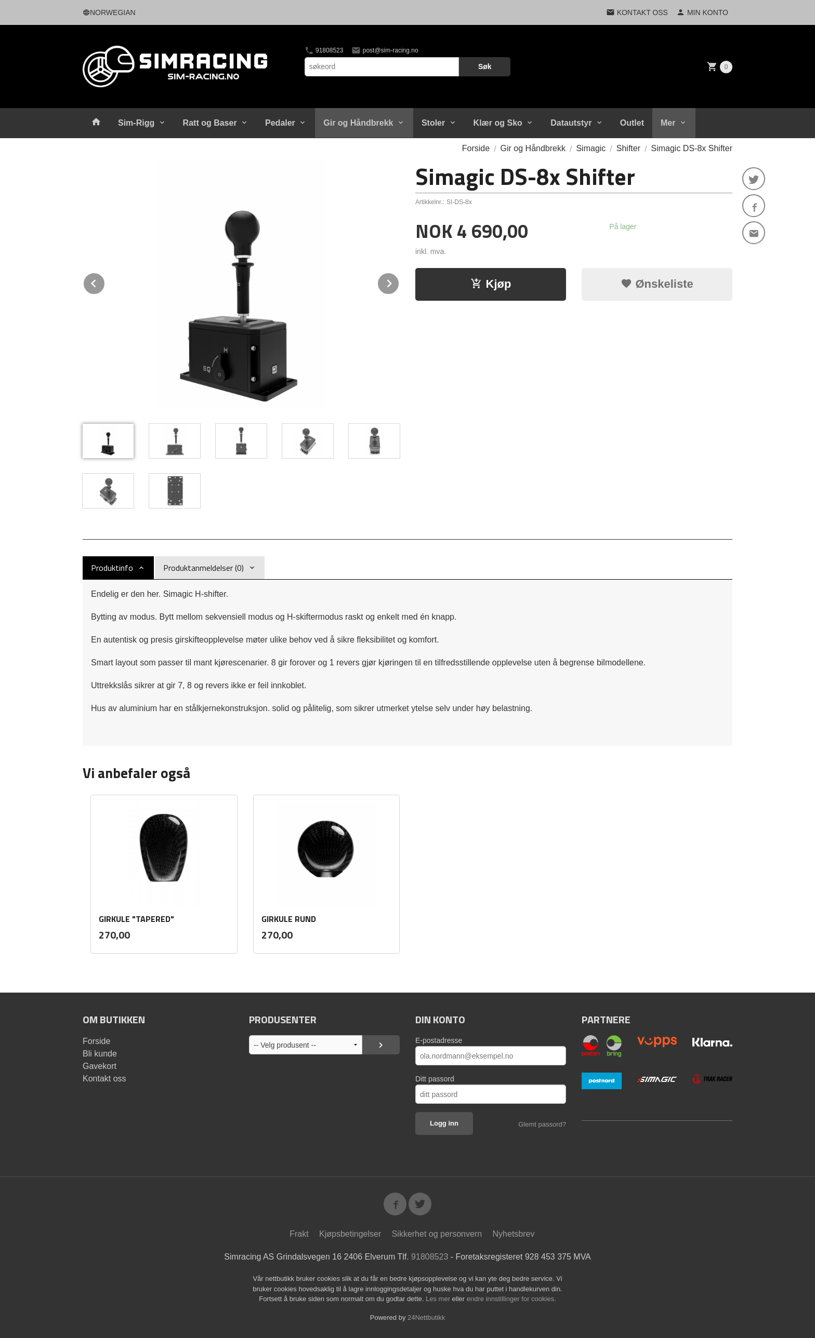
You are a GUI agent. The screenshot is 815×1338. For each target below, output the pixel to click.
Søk (485, 66)
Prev (105, 281)
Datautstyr (570, 122)
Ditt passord (434, 1079)
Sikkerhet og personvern (437, 1233)
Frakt (299, 1233)
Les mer (439, 1299)
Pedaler (280, 122)
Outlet (632, 122)
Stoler (433, 122)
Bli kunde (100, 1053)
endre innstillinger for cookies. (511, 1299)
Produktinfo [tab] (112, 567)
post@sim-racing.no (384, 50)
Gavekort (99, 1066)
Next (399, 281)
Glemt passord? (542, 1124)
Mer (668, 122)
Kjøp (490, 283)
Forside (476, 148)
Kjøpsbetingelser (350, 1233)
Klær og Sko (498, 122)
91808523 (324, 50)
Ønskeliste (657, 283)
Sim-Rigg (136, 122)
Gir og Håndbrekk (358, 122)
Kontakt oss (104, 1078)
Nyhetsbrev (514, 1233)
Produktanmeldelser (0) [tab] (203, 567)
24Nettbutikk (426, 1317)
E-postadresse (438, 1040)
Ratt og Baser (210, 122)
